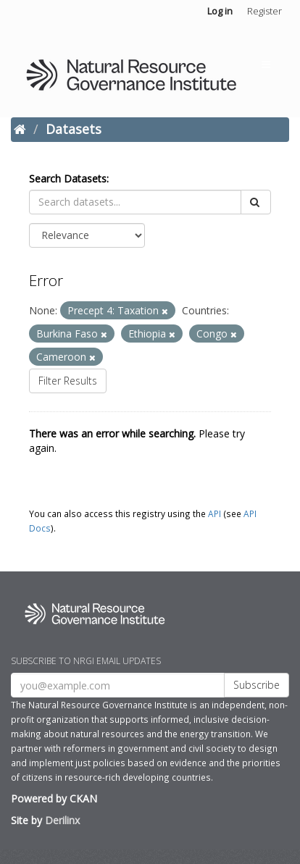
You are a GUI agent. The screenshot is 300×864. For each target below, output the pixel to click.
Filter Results (67, 380)
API (214, 513)
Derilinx (62, 820)
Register (264, 10)
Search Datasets (68, 178)
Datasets (73, 129)
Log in (220, 10)
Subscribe (256, 685)
